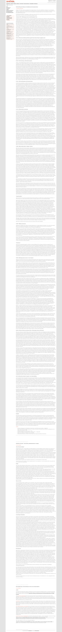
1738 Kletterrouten (9, 17)
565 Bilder (7, 19)
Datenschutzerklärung (9, 10)
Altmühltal (21, 3)
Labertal (12, 3)
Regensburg (8, 3)
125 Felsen (7, 16)
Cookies (7, 9)
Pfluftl (7, 24)
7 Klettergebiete (8, 15)
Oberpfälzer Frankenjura (33, 3)
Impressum (8, 8)
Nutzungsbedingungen (9, 12)
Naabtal (15, 3)
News (7, 6)
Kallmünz (18, 3)
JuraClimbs (10, 1)
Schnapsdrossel (8, 29)
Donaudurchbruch (26, 3)
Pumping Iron (8, 38)
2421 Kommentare (9, 18)
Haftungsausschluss (9, 11)
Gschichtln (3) (8, 7)
